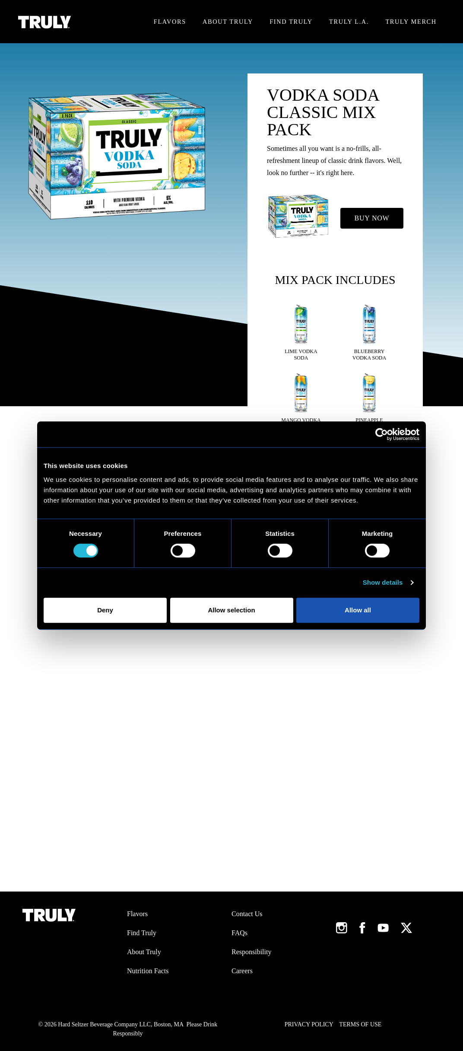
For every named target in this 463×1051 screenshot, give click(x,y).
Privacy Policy (309, 1024)
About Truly (228, 21)
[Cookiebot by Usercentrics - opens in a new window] (381, 434)
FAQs (239, 932)
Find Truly (291, 21)
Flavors (170, 21)
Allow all (358, 610)
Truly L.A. (349, 21)
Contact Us (247, 913)
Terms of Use (360, 1024)
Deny (105, 610)
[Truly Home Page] (44, 21)
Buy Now (372, 218)
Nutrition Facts (147, 971)
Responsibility (251, 951)
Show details (383, 582)
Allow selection (231, 610)
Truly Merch (410, 21)
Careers (242, 971)
